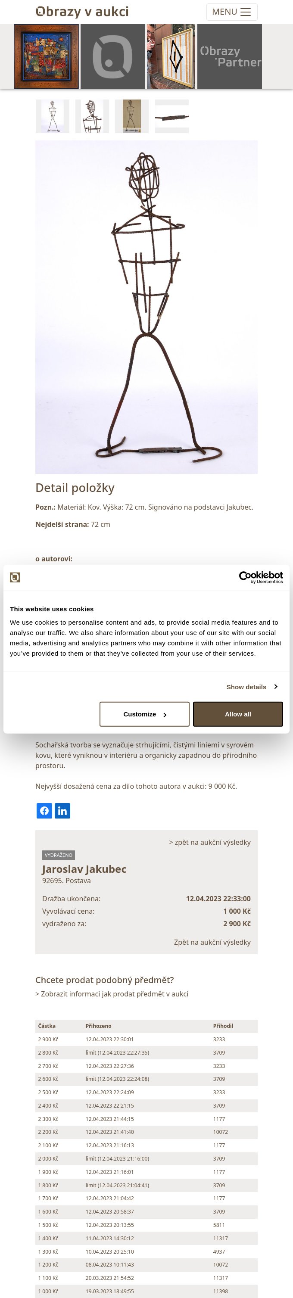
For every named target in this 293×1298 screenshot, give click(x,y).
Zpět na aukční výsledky (212, 942)
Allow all (238, 714)
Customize (145, 714)
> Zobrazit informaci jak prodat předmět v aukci (111, 994)
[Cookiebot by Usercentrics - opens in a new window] (245, 577)
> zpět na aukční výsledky (210, 842)
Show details (247, 686)
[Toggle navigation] (232, 12)
